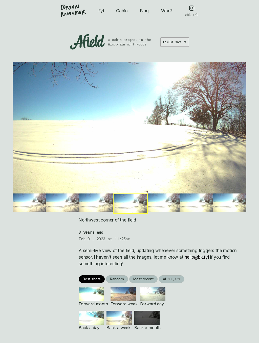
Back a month (147, 320)
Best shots (92, 279)
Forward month (93, 296)
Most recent (143, 279)
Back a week (119, 320)
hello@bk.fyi (197, 257)
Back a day (91, 320)
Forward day (152, 296)
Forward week (124, 296)
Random (117, 279)
